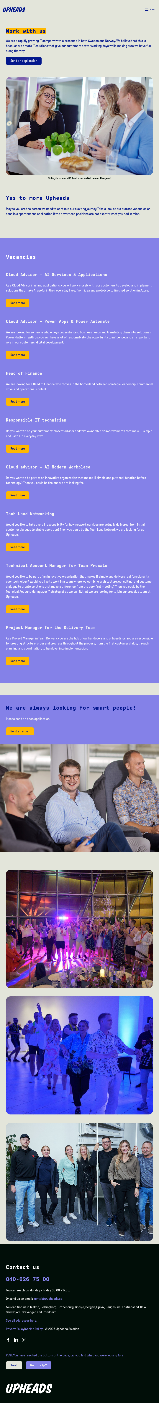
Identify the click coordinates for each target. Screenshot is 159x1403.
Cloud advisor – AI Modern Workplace (48, 467)
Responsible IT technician (36, 420)
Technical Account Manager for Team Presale (56, 565)
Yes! (14, 1365)
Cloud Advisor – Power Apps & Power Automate (58, 321)
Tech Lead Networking (30, 513)
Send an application (23, 61)
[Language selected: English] (144, 1399)
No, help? (38, 1365)
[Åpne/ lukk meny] (150, 9)
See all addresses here (21, 1320)
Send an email (19, 731)
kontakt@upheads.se (48, 1299)
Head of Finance (24, 373)
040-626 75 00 (27, 1279)
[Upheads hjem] (14, 9)
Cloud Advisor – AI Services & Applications (56, 274)
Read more (17, 303)
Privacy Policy (15, 1329)
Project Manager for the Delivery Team (50, 627)
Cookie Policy (34, 1329)
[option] (138, 1400)
